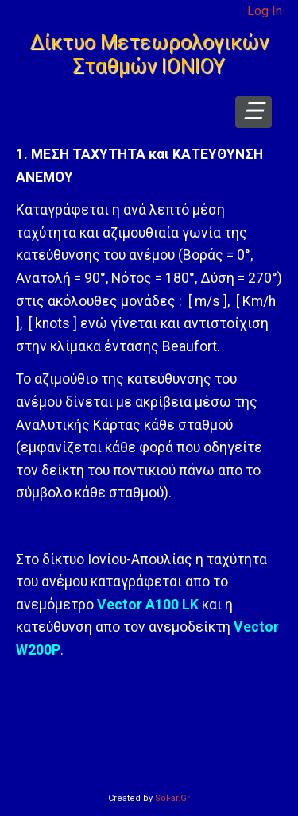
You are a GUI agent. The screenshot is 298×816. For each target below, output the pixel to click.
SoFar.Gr (172, 798)
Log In (264, 10)
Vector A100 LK (148, 605)
